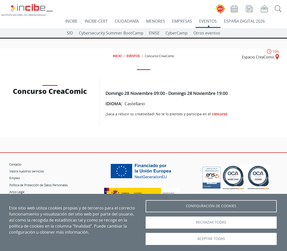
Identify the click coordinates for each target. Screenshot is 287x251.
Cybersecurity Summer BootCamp (111, 33)
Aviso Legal (16, 192)
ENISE (154, 33)
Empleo (14, 178)
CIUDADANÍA (127, 21)
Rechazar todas (211, 222)
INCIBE (71, 21)
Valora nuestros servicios (26, 171)
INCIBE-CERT (96, 21)
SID (70, 33)
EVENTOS (208, 21)
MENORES (155, 21)
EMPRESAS (182, 21)
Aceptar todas (211, 238)
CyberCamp (176, 33)
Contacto (15, 164)
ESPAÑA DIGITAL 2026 (244, 21)
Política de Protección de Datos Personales (38, 185)
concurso (219, 114)
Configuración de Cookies (211, 206)
